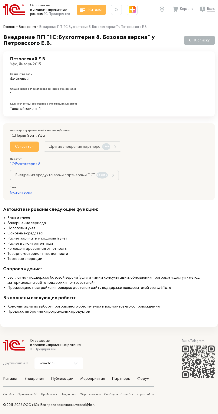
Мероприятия (92, 379)
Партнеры (121, 379)
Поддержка (68, 394)
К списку (202, 40)
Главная (9, 27)
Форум (143, 379)
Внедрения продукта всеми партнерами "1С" (61, 175)
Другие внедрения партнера (79, 146)
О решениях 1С (27, 394)
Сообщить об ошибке (118, 394)
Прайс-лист (49, 394)
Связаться (24, 147)
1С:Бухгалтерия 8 (25, 164)
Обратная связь (90, 394)
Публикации (62, 379)
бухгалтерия (21, 192)
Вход (211, 9)
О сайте (8, 394)
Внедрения (27, 27)
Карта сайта (145, 394)
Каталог (10, 379)
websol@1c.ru (85, 405)
